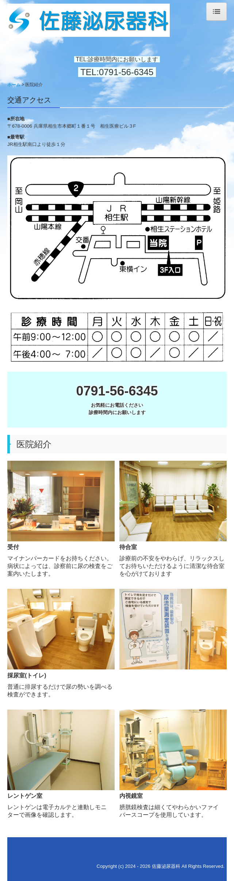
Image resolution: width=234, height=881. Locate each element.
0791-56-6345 (127, 72)
